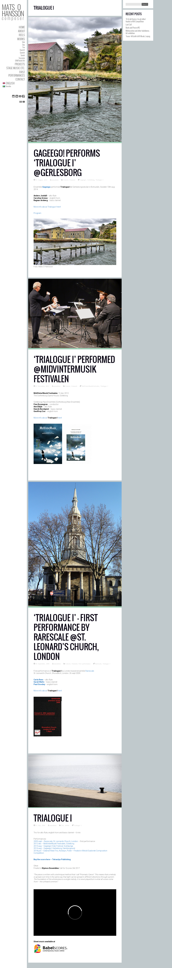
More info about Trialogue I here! (47, 207)
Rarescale (98, 663)
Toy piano (22, 58)
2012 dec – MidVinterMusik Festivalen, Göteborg (54, 843)
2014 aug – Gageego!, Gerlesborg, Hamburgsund (54, 848)
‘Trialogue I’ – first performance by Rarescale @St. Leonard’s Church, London (66, 637)
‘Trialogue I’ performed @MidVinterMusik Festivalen (74, 369)
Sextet (23, 55)
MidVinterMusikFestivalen (90, 386)
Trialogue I (99, 180)
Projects (20, 64)
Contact (20, 79)
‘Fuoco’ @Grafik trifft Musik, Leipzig (138, 36)
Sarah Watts (39, 682)
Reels (22, 35)
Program (37, 213)
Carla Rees (38, 680)
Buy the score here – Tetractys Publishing (52, 859)
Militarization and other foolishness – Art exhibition (138, 32)
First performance (85, 663)
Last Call (129, 24)
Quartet (22, 50)
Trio (23, 47)
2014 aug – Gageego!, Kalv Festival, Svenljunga (53, 846)
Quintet (22, 52)
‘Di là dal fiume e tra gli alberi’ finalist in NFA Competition (136, 20)
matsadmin (55, 180)
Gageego (46, 187)
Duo (23, 44)
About (21, 31)
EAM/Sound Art (20, 60)
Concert (65, 180)
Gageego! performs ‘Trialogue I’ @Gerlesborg (67, 163)
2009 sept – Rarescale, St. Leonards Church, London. (56, 841)
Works (21, 39)
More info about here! (48, 418)
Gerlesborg (90, 180)
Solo (23, 42)
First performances (16, 73)
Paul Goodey (39, 684)
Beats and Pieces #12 (133, 27)
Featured (72, 180)
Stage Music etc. (15, 68)
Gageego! (83, 180)
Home (22, 27)
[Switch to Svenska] (14, 86)
